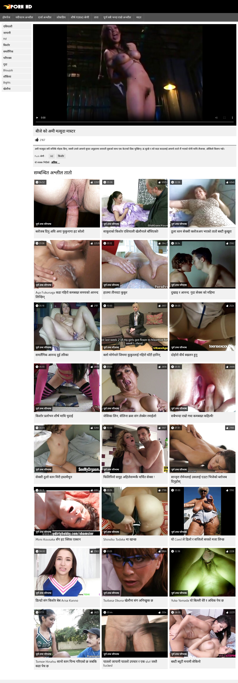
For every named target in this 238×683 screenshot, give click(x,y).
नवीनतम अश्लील (24, 17)
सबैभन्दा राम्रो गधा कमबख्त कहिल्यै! (192, 416)
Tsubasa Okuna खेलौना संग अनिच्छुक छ (128, 600)
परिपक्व (7, 58)
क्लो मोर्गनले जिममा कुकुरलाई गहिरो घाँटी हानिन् (131, 355)
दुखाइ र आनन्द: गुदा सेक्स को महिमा (193, 292)
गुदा (5, 64)
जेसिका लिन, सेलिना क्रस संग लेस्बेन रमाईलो (129, 416)
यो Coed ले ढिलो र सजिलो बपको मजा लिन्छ (197, 539)
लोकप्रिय (61, 17)
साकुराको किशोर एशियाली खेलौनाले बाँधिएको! (131, 231)
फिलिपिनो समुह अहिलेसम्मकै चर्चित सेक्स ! (129, 477)
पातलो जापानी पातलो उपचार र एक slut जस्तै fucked (130, 663)
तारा (96, 17)
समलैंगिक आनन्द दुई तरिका (52, 355)
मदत (138, 17)
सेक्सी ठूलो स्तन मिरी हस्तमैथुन (54, 477)
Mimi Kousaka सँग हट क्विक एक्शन (58, 539)
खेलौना (6, 88)
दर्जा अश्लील (44, 17)
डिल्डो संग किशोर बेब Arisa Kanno (57, 600)
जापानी (7, 32)
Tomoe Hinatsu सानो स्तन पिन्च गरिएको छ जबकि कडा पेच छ (66, 664)
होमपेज (6, 17)
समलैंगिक (8, 51)
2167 (42, 140)
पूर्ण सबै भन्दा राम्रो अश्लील (117, 17)
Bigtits (6, 82)
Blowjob (8, 70)
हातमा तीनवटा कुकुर (115, 292)
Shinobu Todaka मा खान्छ (119, 539)
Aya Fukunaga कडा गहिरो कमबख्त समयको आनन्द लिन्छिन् (67, 295)
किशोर (6, 45)
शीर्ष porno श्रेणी (80, 17)
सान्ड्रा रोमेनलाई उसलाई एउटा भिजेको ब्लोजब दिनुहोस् (199, 479)
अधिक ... (55, 162)
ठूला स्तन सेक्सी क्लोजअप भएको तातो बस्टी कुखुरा (201, 231)
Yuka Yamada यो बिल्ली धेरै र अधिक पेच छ (197, 600)
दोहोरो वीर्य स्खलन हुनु (184, 355)
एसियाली (7, 26)
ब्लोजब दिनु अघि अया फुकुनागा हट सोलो (60, 231)
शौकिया (7, 76)
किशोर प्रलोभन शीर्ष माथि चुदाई (54, 416)
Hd (5, 38)
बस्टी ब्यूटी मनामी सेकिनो (185, 662)
